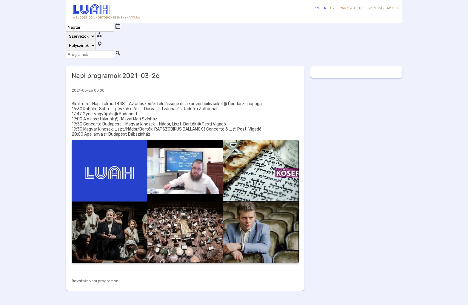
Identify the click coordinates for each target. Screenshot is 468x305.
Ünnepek (319, 8)
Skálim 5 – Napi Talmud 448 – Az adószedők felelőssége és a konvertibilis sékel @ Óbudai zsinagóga (167, 103)
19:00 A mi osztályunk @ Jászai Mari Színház (114, 119)
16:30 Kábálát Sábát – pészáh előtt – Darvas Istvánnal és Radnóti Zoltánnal (144, 108)
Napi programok (103, 281)
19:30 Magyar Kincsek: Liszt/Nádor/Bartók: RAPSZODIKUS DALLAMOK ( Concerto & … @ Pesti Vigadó (166, 129)
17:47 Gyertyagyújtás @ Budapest (105, 114)
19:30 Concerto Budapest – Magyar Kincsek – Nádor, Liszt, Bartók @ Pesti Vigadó (149, 124)
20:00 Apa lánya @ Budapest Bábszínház (111, 134)
